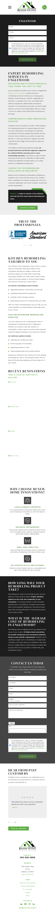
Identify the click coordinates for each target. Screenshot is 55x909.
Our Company (27, 889)
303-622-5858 (27, 857)
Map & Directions (27, 874)
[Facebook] (25, 904)
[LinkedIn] (34, 904)
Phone (11, 688)
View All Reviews (18, 828)
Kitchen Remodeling (27, 886)
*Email (11, 37)
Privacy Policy (40, 51)
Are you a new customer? (17, 704)
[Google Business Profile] (21, 904)
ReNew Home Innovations (17, 93)
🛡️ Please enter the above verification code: (22, 726)
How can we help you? (16, 710)
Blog (27, 895)
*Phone (11, 32)
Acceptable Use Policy (20, 53)
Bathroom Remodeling (27, 883)
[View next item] (30, 245)
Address (11, 699)
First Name (12, 677)
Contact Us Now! (27, 208)
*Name (11, 26)
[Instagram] (29, 904)
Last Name (12, 682)
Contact (27, 892)
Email (10, 693)
